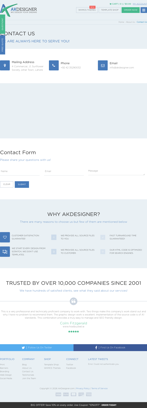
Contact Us (27, 372)
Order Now (130, 10)
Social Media (6, 379)
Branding (4, 372)
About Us (27, 368)
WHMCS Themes (87, 10)
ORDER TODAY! (108, 405)
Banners (4, 368)
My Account (140, 4)
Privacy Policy (83, 389)
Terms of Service (99, 389)
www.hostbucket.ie (73, 327)
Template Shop (109, 10)
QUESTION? (3, 24)
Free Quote (3, 45)
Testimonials (28, 375)
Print (2, 365)
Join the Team (29, 379)
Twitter (69, 365)
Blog (24, 365)
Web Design (6, 375)
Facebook (71, 368)
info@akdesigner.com (122, 68)
